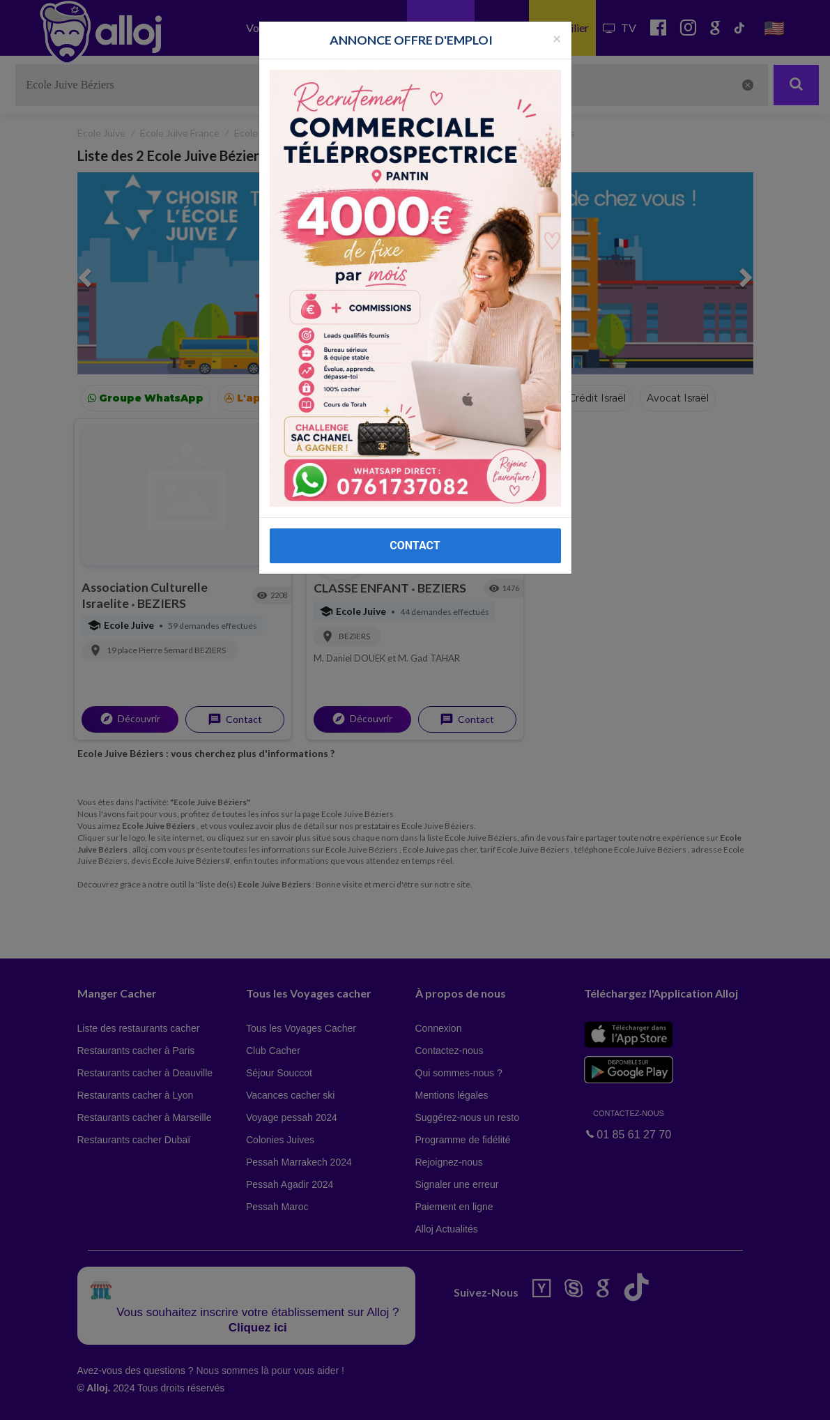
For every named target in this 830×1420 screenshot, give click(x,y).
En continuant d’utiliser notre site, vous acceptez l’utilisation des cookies (149, 1399)
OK (306, 1399)
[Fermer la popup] (557, 38)
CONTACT (415, 545)
